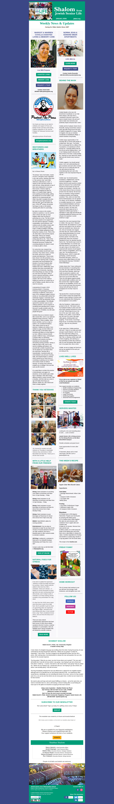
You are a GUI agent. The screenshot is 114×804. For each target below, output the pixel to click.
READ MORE (43, 634)
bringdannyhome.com (43, 140)
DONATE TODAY (70, 402)
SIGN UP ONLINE (43, 553)
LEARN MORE (70, 63)
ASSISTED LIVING (43, 74)
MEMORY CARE (43, 80)
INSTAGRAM (70, 606)
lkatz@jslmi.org (38, 548)
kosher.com (73, 542)
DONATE (57, 737)
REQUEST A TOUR (43, 85)
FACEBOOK (70, 601)
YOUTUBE (70, 612)
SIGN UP (57, 710)
